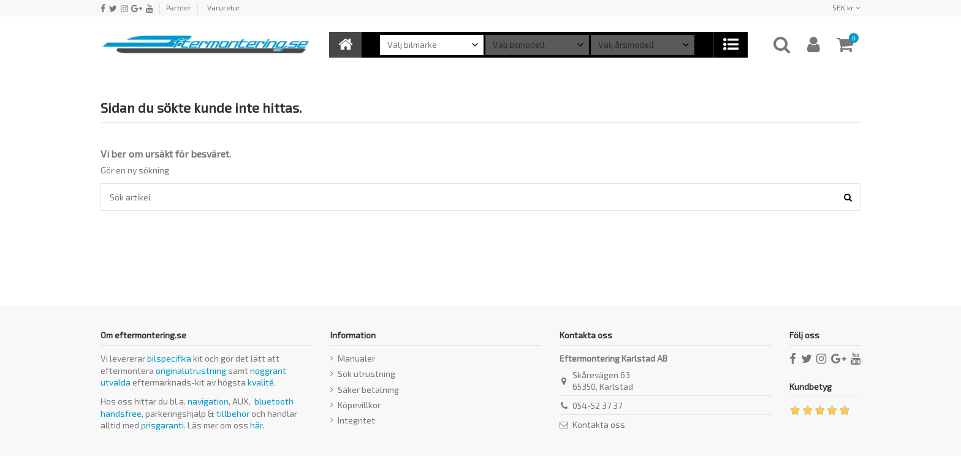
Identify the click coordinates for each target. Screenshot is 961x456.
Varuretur (223, 7)
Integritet (356, 420)
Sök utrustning (366, 373)
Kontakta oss (598, 424)
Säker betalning (368, 389)
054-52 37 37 (597, 405)
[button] (730, 45)
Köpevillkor (359, 405)
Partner (178, 7)
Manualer (356, 358)
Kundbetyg (810, 386)
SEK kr (846, 7)
